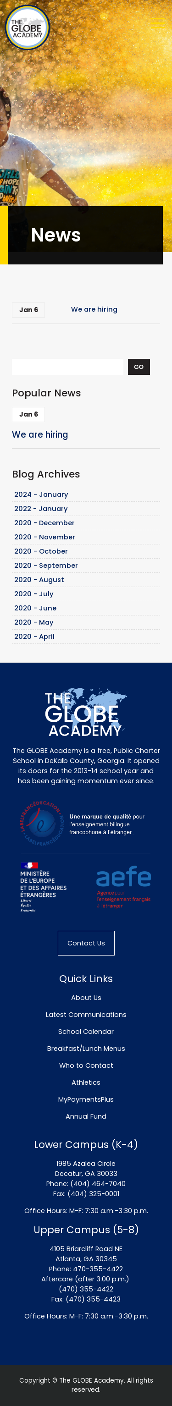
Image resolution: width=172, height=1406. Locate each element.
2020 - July (34, 594)
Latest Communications (86, 1014)
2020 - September (46, 565)
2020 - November (44, 537)
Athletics (86, 1082)
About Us (86, 997)
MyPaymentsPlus (86, 1099)
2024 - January (41, 494)
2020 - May (34, 622)
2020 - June (35, 608)
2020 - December (44, 522)
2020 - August (39, 579)
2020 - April (34, 636)
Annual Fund (86, 1116)
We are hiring (94, 309)
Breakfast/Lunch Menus (86, 1048)
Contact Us (86, 943)
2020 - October (41, 551)
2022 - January (41, 508)
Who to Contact (86, 1065)
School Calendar (86, 1031)
